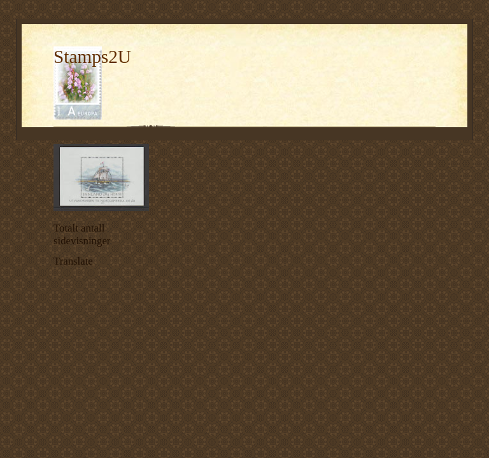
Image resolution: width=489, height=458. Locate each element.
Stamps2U (92, 56)
